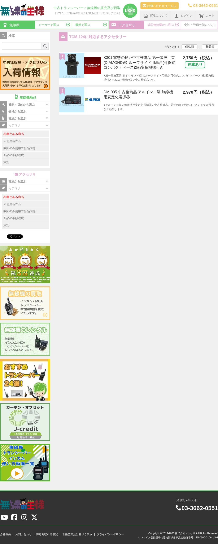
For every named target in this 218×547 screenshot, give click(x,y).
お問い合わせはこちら (159, 6)
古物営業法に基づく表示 (77, 534)
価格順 (189, 46)
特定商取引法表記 (47, 534)
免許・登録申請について (200, 24)
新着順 (210, 46)
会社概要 (5, 534)
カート (206, 16)
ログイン (183, 16)
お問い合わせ (23, 534)
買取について (155, 16)
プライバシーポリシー (110, 534)
